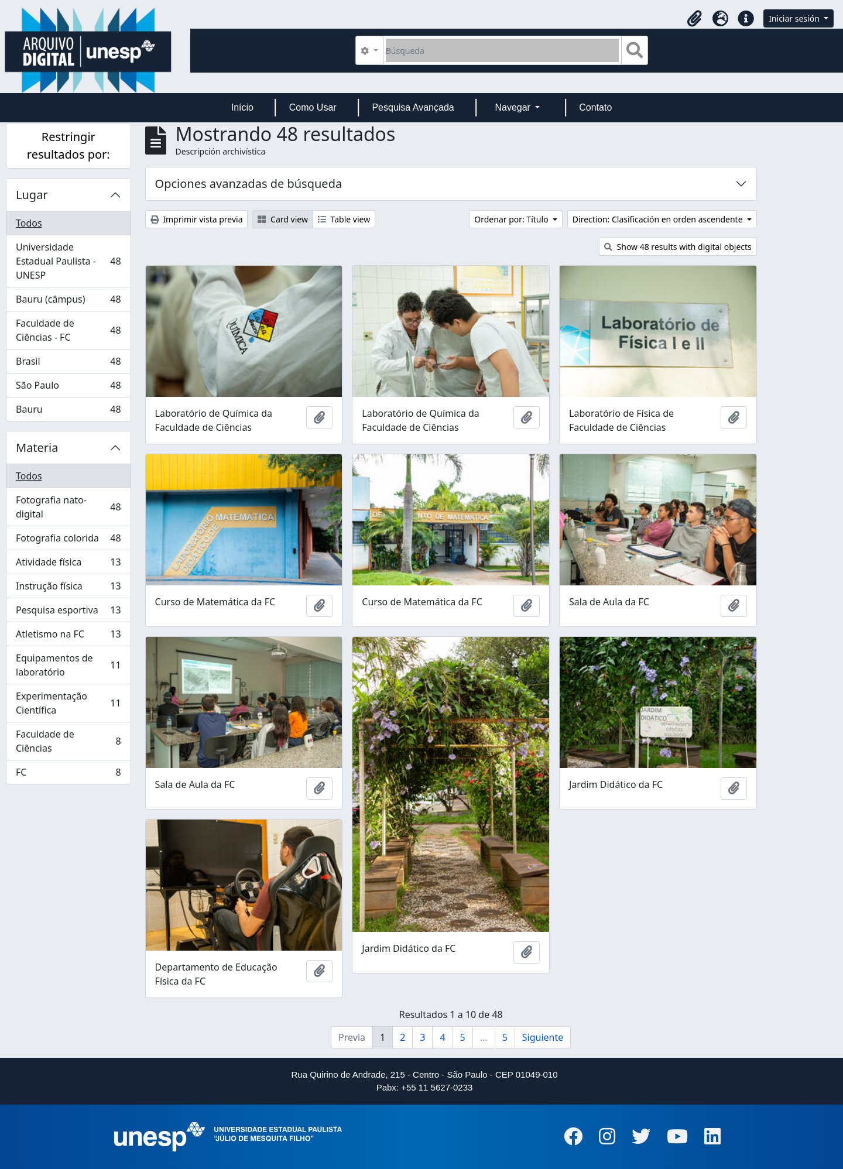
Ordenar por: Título (512, 219)
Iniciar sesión (795, 18)
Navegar (514, 107)
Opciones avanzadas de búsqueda (248, 183)
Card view (282, 219)
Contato (595, 107)
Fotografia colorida (68, 540)
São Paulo (68, 387)
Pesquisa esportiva (68, 612)
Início (242, 107)
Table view (344, 219)
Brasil (68, 363)
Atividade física (68, 564)
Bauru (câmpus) (68, 301)
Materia (37, 447)
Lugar (32, 195)
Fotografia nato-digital (68, 506)
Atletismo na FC (68, 636)
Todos (29, 223)
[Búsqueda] (502, 50)
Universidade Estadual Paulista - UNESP (68, 261)
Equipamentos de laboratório (68, 665)
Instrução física (68, 588)
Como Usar (313, 107)
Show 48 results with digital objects (678, 246)
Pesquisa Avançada (413, 107)
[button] (694, 19)
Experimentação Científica (68, 703)
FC (68, 774)
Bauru (68, 411)
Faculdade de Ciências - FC (68, 330)
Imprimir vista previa (196, 219)
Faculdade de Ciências (68, 741)
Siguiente (542, 1037)
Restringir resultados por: (68, 145)
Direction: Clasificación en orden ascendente (659, 219)
